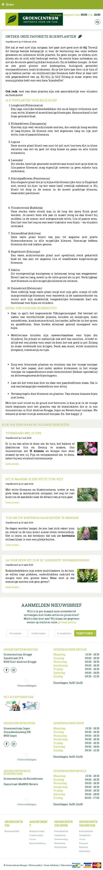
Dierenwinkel (60, 847)
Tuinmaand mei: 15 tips (23, 433)
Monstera (83, 847)
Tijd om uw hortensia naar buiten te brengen (42, 518)
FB (6, 670)
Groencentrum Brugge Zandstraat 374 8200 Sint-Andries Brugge (20, 658)
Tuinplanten (60, 835)
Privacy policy (35, 865)
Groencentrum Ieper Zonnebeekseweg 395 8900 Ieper (17, 732)
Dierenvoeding (61, 839)
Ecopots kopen (36, 835)
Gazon (32, 839)
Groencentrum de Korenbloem (23, 778)
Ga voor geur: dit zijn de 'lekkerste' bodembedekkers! (47, 560)
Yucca (82, 839)
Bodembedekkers (37, 843)
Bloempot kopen (36, 831)
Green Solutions (51, 865)
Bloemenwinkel (12, 831)
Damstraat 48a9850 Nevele (21, 784)
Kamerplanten (61, 831)
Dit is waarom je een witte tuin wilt (34, 479)
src (97, 22)
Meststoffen (59, 843)
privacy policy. (67, 622)
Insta (13, 670)
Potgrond (83, 843)
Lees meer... (12, 464)
